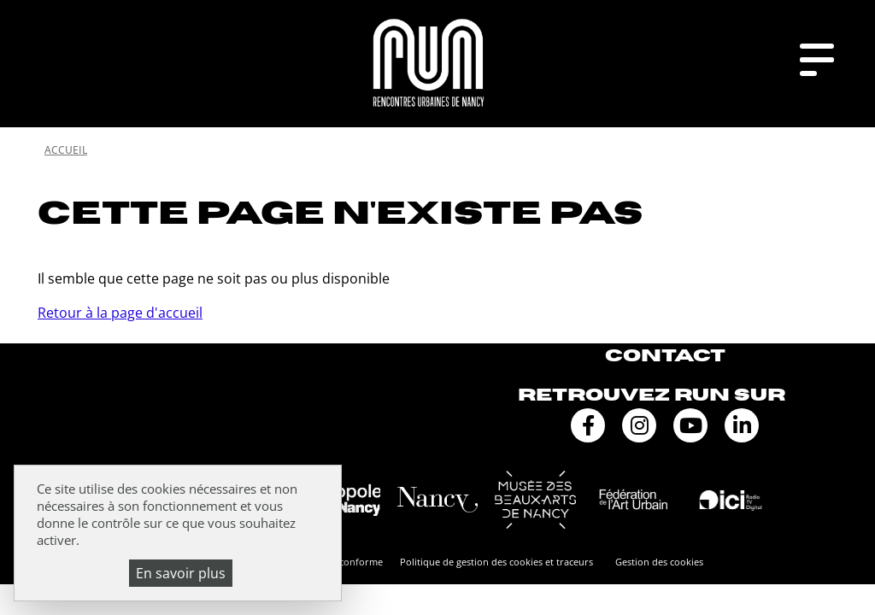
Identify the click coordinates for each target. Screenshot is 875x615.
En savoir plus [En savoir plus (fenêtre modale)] (181, 573)
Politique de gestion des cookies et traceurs (496, 561)
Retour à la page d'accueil (120, 312)
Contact (665, 356)
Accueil (65, 150)
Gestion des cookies (659, 561)
